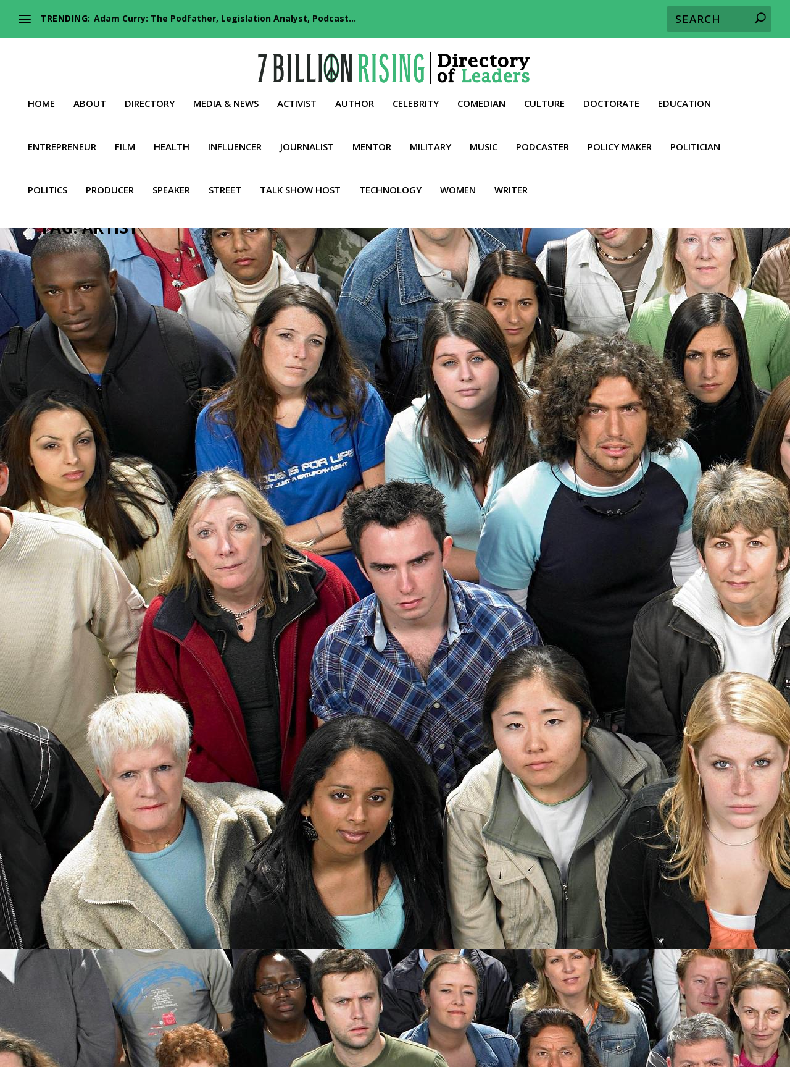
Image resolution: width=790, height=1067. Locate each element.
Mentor (371, 142)
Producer (110, 186)
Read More (80, 549)
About (89, 99)
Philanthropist (704, 485)
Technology (390, 186)
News (61, 825)
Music (483, 142)
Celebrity (416, 99)
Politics (47, 186)
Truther (147, 839)
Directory (150, 99)
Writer (511, 186)
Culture (544, 99)
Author (354, 99)
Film (125, 142)
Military (430, 142)
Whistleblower (484, 1040)
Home (41, 99)
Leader (143, 473)
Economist (587, 1010)
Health (171, 142)
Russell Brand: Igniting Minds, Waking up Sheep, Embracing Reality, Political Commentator (631, 441)
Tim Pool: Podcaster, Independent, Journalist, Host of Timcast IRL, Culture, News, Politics (148, 762)
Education (684, 99)
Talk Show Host (300, 186)
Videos (176, 839)
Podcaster (542, 142)
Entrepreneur (62, 142)
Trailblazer (111, 839)
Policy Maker (620, 142)
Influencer (235, 142)
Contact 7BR (687, 1040)
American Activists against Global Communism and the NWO (232, 994)
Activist (297, 99)
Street (225, 186)
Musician (198, 473)
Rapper (230, 473)
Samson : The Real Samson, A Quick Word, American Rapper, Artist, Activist (151, 441)
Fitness (162, 1025)
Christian (359, 473)
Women (458, 186)
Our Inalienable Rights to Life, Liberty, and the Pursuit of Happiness (583, 994)
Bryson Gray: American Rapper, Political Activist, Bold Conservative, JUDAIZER (382, 441)
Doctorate (611, 99)
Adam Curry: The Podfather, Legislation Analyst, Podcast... (225, 18)
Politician (695, 142)
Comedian (481, 99)
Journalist (307, 142)
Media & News (226, 99)
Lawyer (367, 1025)
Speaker (171, 186)
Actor (574, 473)
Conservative (402, 473)
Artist (89, 473)
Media (166, 813)
